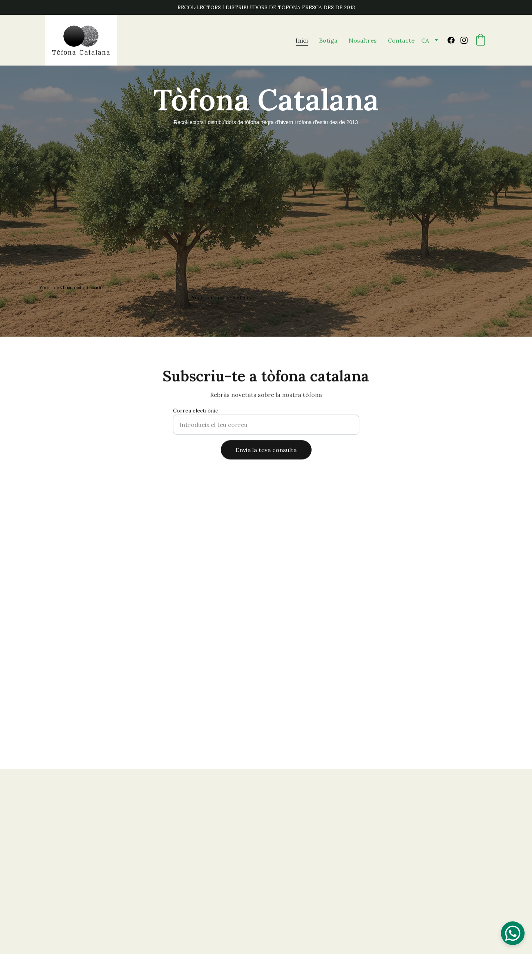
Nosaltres (363, 40)
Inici (302, 40)
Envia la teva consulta (266, 452)
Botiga (328, 40)
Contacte (401, 40)
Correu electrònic (195, 413)
